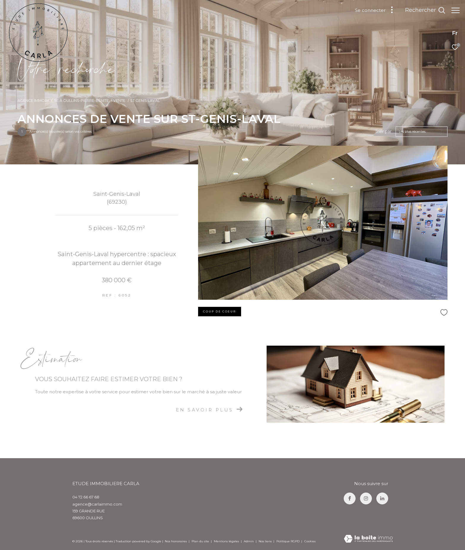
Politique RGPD (288, 541)
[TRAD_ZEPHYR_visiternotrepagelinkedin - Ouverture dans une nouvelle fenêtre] (382, 498)
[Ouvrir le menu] (455, 10)
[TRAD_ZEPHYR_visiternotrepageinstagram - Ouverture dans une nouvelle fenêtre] (366, 498)
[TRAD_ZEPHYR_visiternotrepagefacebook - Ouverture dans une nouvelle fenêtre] (350, 498)
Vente (119, 100)
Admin (249, 541)
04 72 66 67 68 (85, 497)
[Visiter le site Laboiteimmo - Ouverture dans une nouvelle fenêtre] (368, 539)
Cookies (310, 541)
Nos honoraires (176, 541)
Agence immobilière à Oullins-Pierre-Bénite (63, 100)
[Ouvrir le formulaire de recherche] (422, 10)
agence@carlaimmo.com (97, 504)
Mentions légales (227, 541)
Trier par (383, 131)
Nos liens (266, 541)
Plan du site (201, 541)
